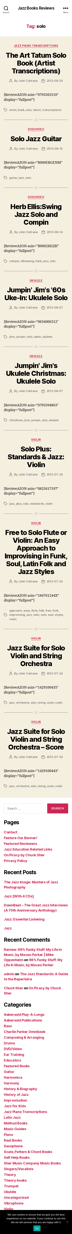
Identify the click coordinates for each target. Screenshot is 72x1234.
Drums (9, 1043)
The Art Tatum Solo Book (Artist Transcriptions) (36, 63)
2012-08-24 (55, 81)
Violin (36, 439)
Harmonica (13, 1077)
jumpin (20, 336)
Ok (37, 1228)
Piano (8, 1135)
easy (26, 610)
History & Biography (20, 1089)
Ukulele (36, 280)
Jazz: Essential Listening (24, 919)
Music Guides (15, 1129)
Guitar (9, 1072)
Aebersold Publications (23, 1020)
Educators (12, 1060)
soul (50, 615)
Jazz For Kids (15, 1106)
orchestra (22, 702)
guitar (13, 178)
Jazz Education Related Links (28, 849)
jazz (21, 178)
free (48, 610)
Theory (10, 1175)
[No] (67, 1222)
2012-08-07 (55, 307)
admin (9, 974)
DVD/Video (36, 129)
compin (14, 261)
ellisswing (27, 261)
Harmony (11, 1083)
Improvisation (15, 1100)
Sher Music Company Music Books (32, 1163)
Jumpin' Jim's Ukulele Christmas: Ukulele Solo (36, 373)
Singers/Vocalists (18, 1169)
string (42, 702)
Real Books (13, 1140)
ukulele (47, 336)
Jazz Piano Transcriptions (36, 45)
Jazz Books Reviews (36, 8)
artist (12, 110)
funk (55, 610)
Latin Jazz (12, 1117)
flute (34, 610)
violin (49, 503)
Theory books (15, 1180)
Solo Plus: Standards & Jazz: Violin (36, 457)
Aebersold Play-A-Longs (24, 1015)
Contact (10, 832)
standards (37, 503)
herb (39, 261)
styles (59, 615)
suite (50, 702)
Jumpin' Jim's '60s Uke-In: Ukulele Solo (35, 294)
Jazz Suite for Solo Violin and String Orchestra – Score (36, 739)
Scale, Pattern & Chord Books (28, 1152)
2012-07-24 (55, 474)
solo (28, 110)
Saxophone (13, 1146)
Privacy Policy (15, 861)
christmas (16, 420)
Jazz (8, 928)
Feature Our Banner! (20, 838)
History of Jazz (16, 1095)
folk (41, 610)
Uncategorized (16, 1198)
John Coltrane (28, 81)
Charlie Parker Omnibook (24, 1032)
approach (15, 610)
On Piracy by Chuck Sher (24, 855)
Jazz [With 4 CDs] (19, 896)
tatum (37, 110)
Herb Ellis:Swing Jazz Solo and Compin (35, 214)
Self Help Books (17, 1157)
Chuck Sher (13, 988)
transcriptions (51, 110)
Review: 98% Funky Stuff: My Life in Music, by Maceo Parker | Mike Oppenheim (33, 955)
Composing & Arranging (24, 1037)
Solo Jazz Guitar (36, 139)
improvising (17, 615)
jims (12, 336)
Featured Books (17, 1066)
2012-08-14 (55, 148)
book (21, 110)
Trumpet (11, 1186)
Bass (8, 1026)
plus (19, 503)
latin (36, 615)
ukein (37, 336)
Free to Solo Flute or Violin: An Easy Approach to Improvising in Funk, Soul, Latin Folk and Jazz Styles (36, 552)
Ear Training (14, 1055)
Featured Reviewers (20, 844)
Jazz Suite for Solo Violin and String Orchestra (36, 656)
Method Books (15, 1123)
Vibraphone (13, 1203)
